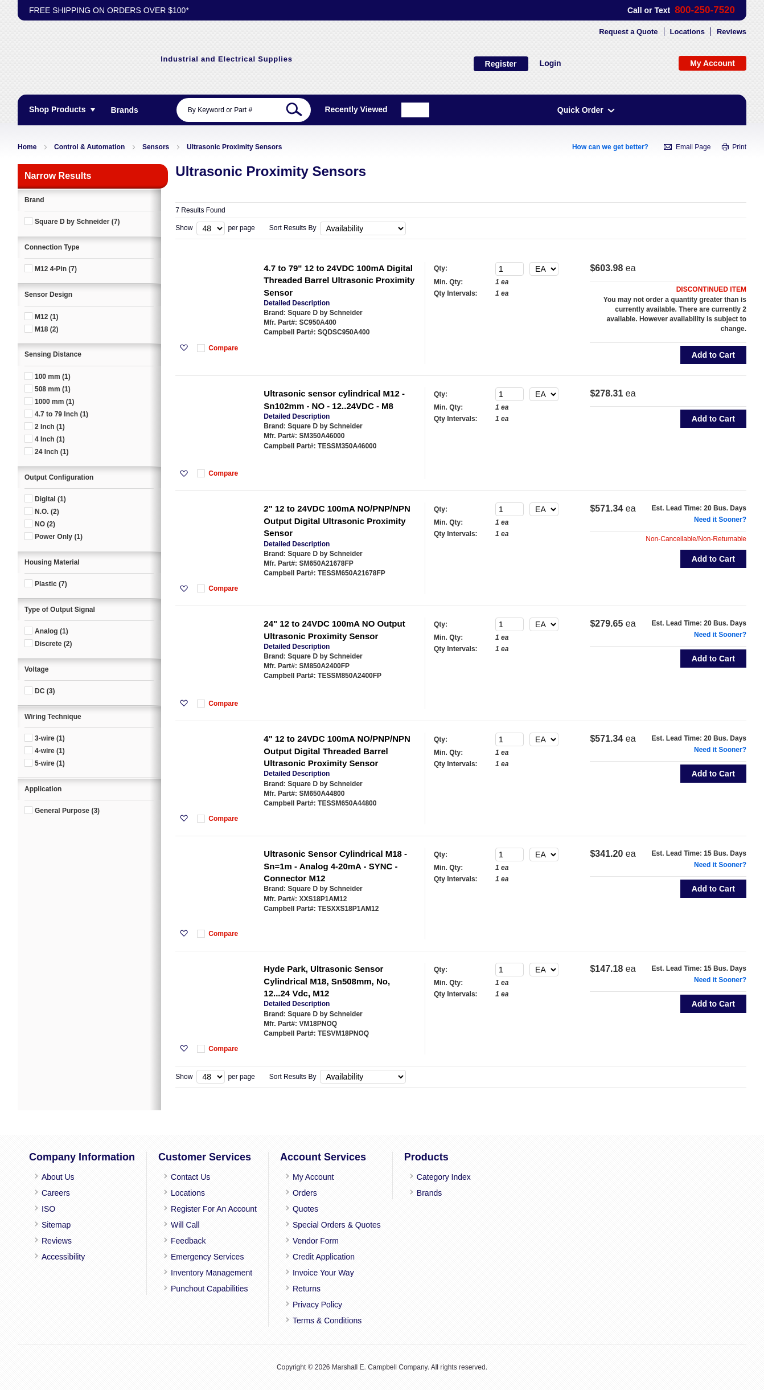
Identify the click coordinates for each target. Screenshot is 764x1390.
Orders (298, 1207)
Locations (687, 32)
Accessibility (62, 1264)
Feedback (186, 1250)
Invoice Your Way (315, 1278)
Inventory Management (208, 1278)
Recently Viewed (574, 110)
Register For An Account (210, 1221)
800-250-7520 (703, 10)
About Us (57, 1193)
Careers (54, 1207)
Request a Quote (628, 32)
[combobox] (313, 111)
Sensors (155, 148)
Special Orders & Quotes (327, 1236)
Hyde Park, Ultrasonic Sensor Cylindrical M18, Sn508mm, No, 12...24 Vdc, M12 (338, 1019)
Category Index (428, 1193)
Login (417, 63)
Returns (300, 1293)
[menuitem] (125, 111)
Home (27, 148)
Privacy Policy (310, 1307)
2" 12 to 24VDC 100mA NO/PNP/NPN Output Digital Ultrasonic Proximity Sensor (332, 536)
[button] (195, 351)
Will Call (184, 1236)
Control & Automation (89, 148)
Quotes (298, 1221)
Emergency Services (204, 1264)
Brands (415, 1207)
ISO (48, 1221)
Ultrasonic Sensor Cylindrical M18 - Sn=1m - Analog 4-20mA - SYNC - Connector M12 (346, 898)
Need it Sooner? (709, 535)
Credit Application (316, 1264)
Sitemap (55, 1236)
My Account (306, 1193)
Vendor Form (308, 1250)
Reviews (731, 32)
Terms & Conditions (319, 1322)
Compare (234, 351)
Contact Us (189, 1193)
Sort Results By (293, 229)
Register (367, 64)
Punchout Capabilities (207, 1293)
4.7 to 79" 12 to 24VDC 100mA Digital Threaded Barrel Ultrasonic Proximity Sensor (344, 284)
